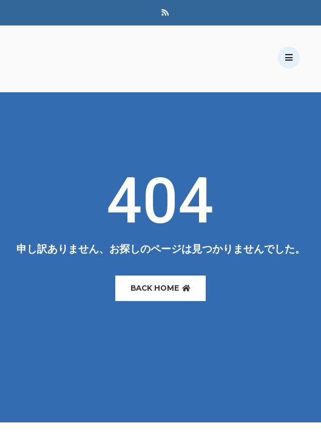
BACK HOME (160, 288)
